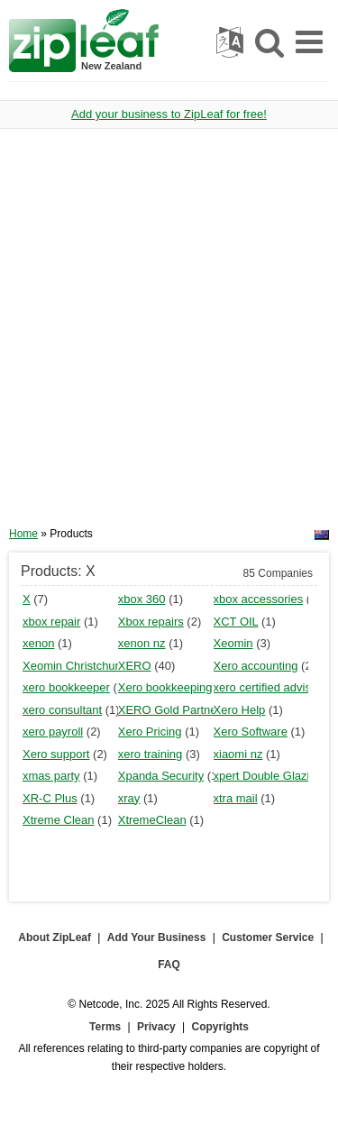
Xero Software (251, 731)
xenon (38, 643)
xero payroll (53, 731)
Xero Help (240, 710)
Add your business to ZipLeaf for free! (169, 114)
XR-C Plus (50, 798)
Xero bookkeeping (165, 687)
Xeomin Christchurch (77, 665)
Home (23, 533)
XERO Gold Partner (169, 710)
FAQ (169, 964)
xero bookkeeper (66, 687)
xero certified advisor (268, 687)
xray (129, 798)
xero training (150, 754)
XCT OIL (236, 621)
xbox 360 (142, 599)
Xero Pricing (150, 731)
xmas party (51, 775)
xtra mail (236, 798)
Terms (105, 1026)
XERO (134, 665)
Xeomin (233, 643)
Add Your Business (156, 937)
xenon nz (142, 643)
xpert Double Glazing (268, 775)
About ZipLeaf (54, 937)
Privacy (156, 1026)
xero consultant (62, 710)
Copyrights (220, 1026)
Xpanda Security (161, 775)
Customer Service (268, 937)
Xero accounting (256, 665)
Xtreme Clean (58, 820)
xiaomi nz (238, 754)
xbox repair (51, 621)
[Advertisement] (169, 334)
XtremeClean (152, 820)
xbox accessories (259, 599)
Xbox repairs (151, 621)
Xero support (56, 754)
